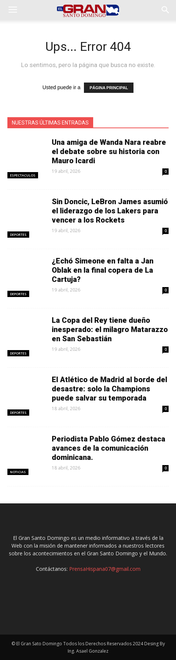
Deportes (18, 234)
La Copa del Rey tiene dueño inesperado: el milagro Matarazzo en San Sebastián (110, 329)
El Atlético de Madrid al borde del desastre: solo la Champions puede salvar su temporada (109, 388)
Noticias (18, 471)
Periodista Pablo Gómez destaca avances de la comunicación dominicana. (108, 448)
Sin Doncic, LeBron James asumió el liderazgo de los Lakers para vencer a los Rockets (110, 210)
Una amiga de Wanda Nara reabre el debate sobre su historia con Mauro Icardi (109, 151)
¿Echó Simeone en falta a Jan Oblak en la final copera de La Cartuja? (102, 270)
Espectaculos (22, 175)
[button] (165, 10)
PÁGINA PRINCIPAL (108, 87)
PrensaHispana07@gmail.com (105, 568)
